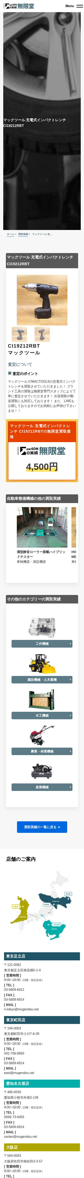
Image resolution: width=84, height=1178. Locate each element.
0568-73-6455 (14, 1134)
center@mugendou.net (20, 1154)
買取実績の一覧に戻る (40, 845)
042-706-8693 (14, 1071)
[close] (74, 6)
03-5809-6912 (14, 1007)
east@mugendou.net (19, 1090)
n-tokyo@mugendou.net (21, 1027)
